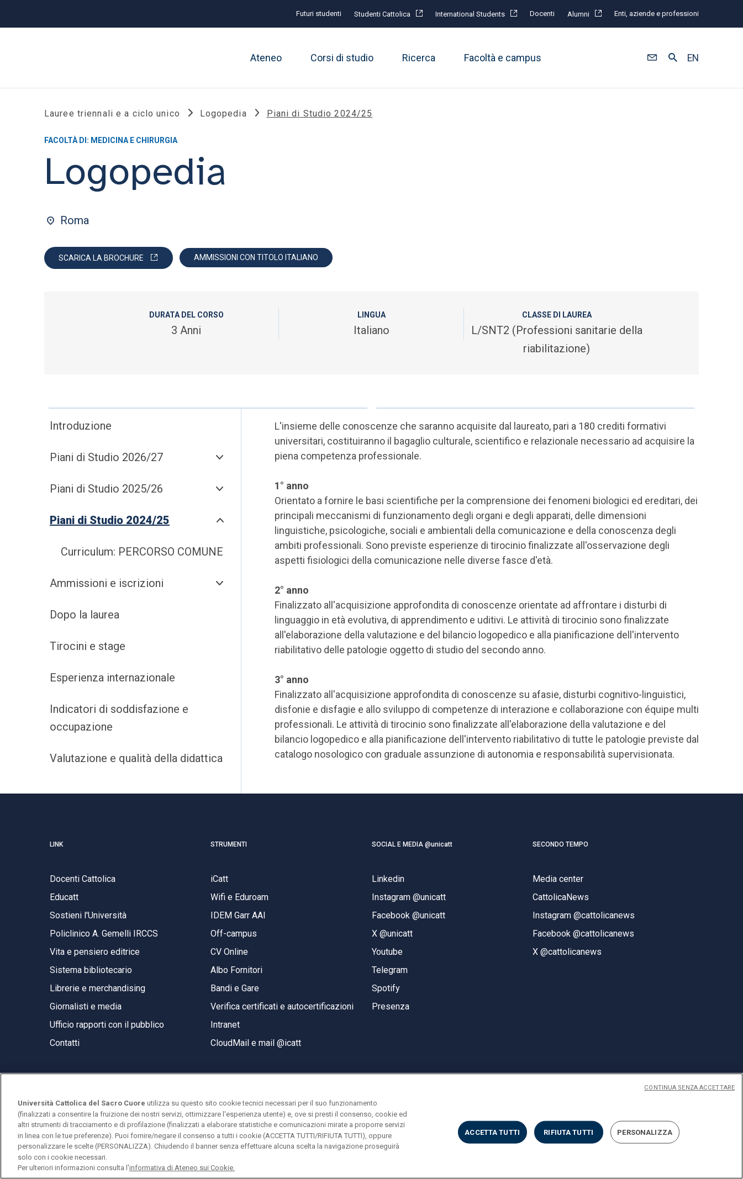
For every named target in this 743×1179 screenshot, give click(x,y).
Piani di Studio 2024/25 (110, 521)
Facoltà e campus (502, 58)
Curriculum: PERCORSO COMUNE (142, 552)
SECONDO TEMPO (560, 845)
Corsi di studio (341, 58)
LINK (56, 845)
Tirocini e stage (87, 647)
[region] (371, 1126)
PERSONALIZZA (644, 1132)
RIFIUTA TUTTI (568, 1132)
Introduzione (81, 426)
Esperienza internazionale (112, 678)
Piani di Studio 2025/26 (106, 489)
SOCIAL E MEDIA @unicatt (412, 845)
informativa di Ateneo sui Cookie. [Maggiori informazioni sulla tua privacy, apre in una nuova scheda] (182, 1168)
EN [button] (693, 58)
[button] (652, 58)
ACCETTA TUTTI (492, 1132)
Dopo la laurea (84, 615)
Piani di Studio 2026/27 (106, 458)
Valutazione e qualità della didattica (136, 759)
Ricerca (418, 58)
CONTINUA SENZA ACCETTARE (689, 1087)
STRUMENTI (228, 845)
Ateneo (266, 58)
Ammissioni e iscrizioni (107, 584)
